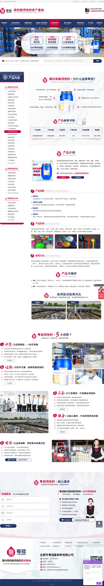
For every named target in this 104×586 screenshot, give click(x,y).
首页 (12, 61)
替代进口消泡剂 (45, 546)
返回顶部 (99, 526)
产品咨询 (9, 383)
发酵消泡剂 (69, 542)
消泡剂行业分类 (25, 61)
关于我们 (68, 546)
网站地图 (102, 1)
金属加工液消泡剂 (83, 542)
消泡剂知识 (56, 546)
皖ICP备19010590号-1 (66, 581)
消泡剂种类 (96, 542)
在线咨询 (84, 1)
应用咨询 (9, 360)
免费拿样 (62, 432)
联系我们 (93, 1)
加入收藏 (76, 1)
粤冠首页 (43, 542)
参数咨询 (62, 409)
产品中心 (16, 61)
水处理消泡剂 (57, 542)
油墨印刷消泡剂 (34, 61)
